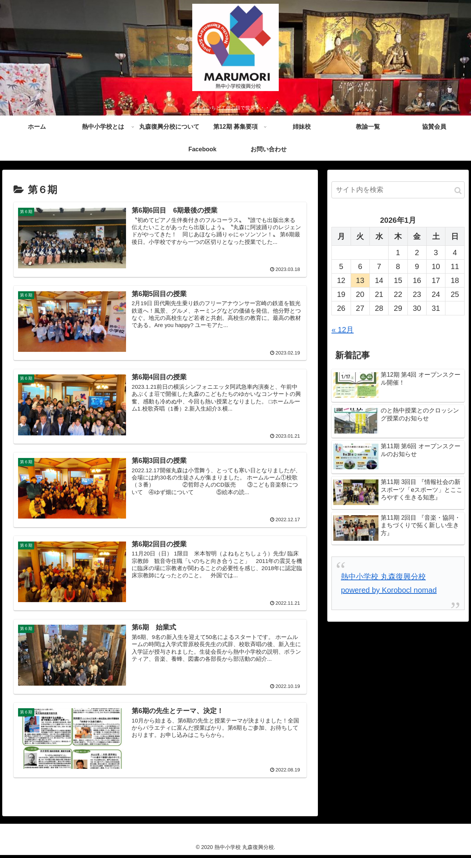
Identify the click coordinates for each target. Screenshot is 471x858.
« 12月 (342, 331)
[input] (398, 191)
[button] (458, 192)
